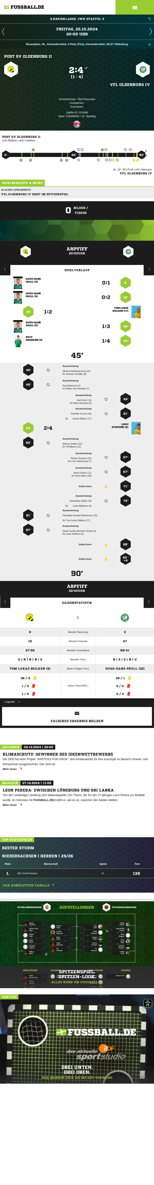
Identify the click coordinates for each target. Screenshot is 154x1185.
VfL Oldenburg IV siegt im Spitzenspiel (34, 194)
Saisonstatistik (77, 602)
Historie (5, 602)
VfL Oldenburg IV (130, 84)
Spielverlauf (77, 270)
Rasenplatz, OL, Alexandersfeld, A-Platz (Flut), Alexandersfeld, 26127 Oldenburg (88, 45)
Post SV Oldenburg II (28, 56)
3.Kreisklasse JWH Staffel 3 (100, 19)
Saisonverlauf (149, 602)
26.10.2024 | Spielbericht (16, 190)
